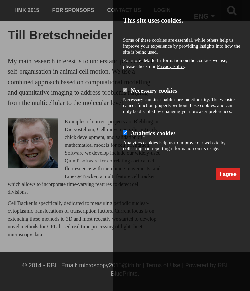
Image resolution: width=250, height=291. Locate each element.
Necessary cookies (154, 90)
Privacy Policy (171, 66)
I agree (228, 174)
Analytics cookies (153, 133)
